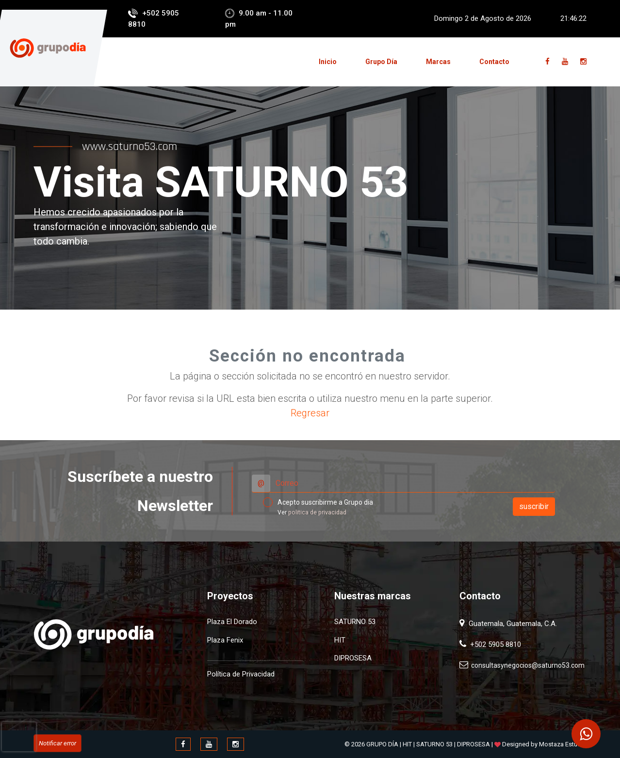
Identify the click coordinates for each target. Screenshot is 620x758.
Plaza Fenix (225, 640)
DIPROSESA (353, 658)
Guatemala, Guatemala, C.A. (512, 623)
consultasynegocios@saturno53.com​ (526, 665)
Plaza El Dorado (232, 621)
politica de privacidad (317, 512)
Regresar (310, 413)
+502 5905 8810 (493, 644)
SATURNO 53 (354, 621)
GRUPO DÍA (382, 744)
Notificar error (57, 743)
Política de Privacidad (241, 674)
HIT (339, 640)
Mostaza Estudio (563, 744)
